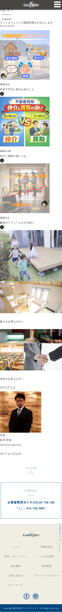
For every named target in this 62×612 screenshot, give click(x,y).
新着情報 (46, 566)
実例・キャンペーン (15, 556)
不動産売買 (46, 547)
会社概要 (16, 566)
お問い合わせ (15, 575)
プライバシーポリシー (46, 575)
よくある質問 (46, 556)
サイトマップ (15, 585)
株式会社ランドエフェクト (26, 608)
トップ (15, 547)
